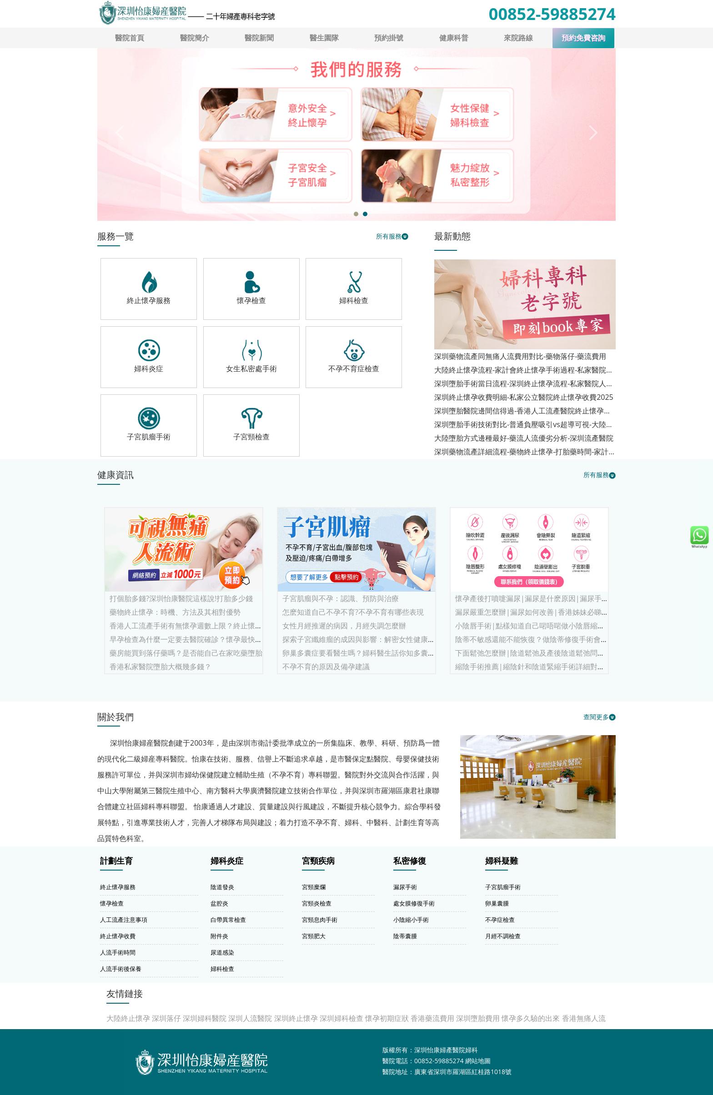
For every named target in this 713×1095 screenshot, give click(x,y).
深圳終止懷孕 (296, 1018)
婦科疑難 (501, 861)
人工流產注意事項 (123, 920)
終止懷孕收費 (118, 936)
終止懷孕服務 (118, 887)
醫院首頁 (129, 38)
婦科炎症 (227, 861)
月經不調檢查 (503, 936)
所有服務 (389, 236)
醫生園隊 (324, 38)
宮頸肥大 (314, 936)
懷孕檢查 (112, 903)
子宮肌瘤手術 (503, 887)
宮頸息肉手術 (319, 920)
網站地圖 (478, 1060)
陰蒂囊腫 (405, 936)
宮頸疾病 (318, 861)
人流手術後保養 (120, 969)
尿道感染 (222, 952)
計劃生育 (116, 861)
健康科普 (453, 38)
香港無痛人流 (584, 1018)
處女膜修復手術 (414, 903)
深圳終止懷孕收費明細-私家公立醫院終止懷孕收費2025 (523, 397)
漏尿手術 (405, 887)
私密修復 (409, 861)
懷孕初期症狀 (387, 1018)
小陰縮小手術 (411, 920)
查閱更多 (596, 716)
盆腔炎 (219, 903)
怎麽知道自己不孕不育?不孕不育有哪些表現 (353, 612)
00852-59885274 (552, 14)
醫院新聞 (259, 38)
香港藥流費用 (432, 1018)
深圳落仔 (166, 1018)
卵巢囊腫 (497, 903)
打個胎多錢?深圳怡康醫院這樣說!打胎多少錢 (181, 598)
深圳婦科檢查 (341, 1018)
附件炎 (219, 936)
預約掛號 (388, 38)
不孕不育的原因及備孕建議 (326, 667)
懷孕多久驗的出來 (531, 1018)
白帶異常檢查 (228, 920)
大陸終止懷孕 (128, 1018)
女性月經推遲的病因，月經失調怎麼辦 (344, 626)
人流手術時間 (118, 952)
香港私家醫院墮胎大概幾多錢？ (160, 667)
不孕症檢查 (500, 920)
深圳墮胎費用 (478, 1018)
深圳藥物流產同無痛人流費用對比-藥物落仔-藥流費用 (520, 356)
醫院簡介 (194, 38)
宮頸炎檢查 (316, 903)
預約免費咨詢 (583, 38)
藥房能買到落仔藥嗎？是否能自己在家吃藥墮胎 (186, 653)
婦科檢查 (222, 969)
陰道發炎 (222, 887)
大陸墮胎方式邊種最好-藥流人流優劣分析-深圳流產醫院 (523, 438)
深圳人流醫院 (250, 1018)
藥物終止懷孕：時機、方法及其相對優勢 (175, 612)
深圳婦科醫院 (204, 1018)
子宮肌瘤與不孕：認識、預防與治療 (340, 598)
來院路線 (518, 38)
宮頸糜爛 (314, 887)
